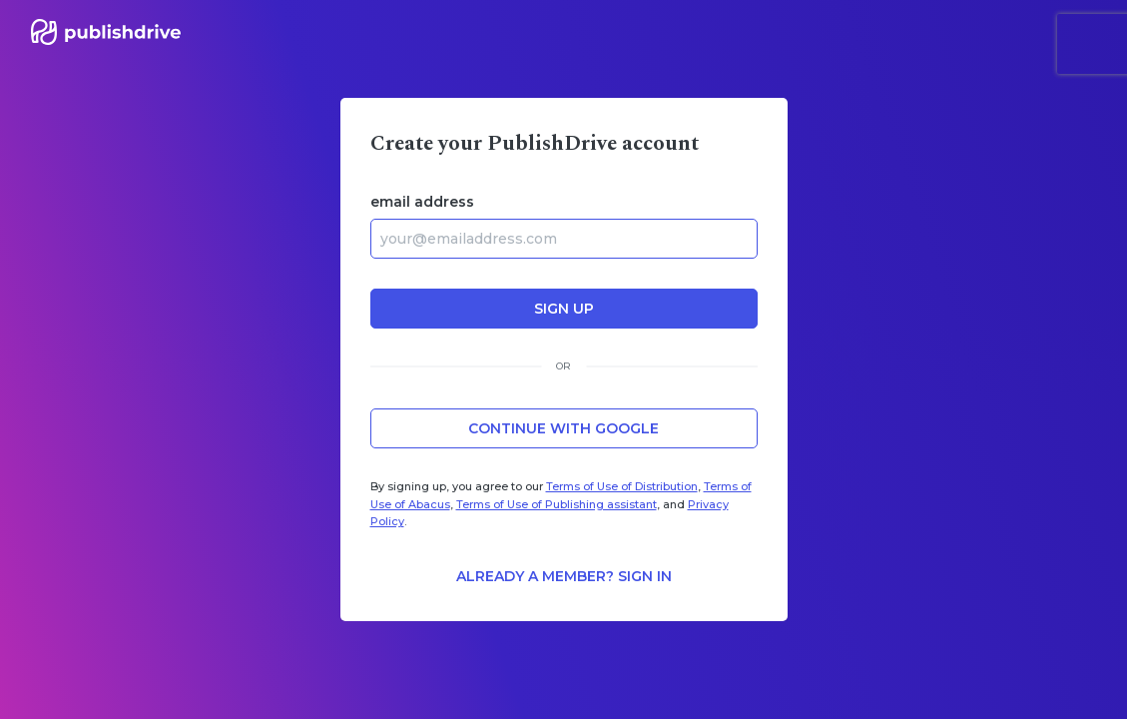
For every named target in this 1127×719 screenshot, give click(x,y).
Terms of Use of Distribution (622, 486)
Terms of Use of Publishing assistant (556, 504)
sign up (564, 309)
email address (422, 202)
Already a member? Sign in (564, 576)
